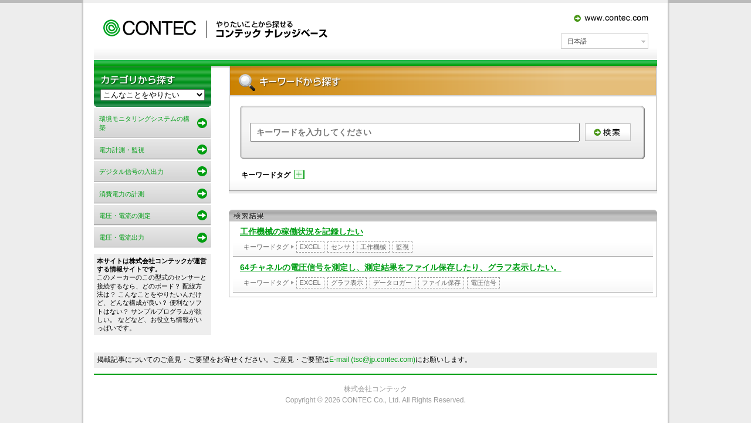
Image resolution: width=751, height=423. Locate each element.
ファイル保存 (441, 282)
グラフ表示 (347, 282)
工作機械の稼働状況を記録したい (301, 231)
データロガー (392, 282)
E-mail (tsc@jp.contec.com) (372, 359)
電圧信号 (483, 282)
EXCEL (310, 246)
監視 (402, 246)
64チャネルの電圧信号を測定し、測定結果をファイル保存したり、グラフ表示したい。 (400, 267)
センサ (340, 246)
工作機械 (373, 246)
